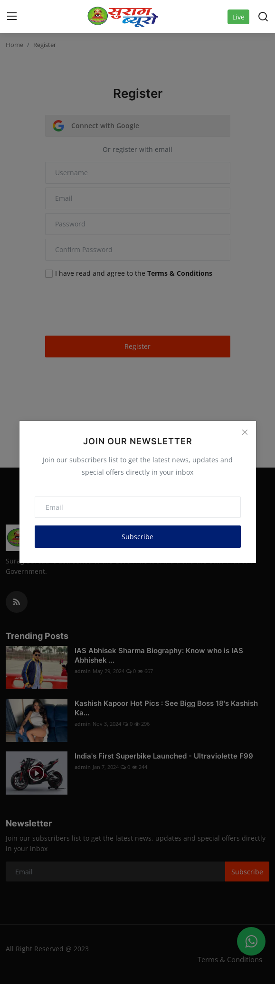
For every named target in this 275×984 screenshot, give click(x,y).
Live (238, 16)
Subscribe (137, 536)
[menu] (12, 16)
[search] (263, 16)
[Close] (244, 432)
